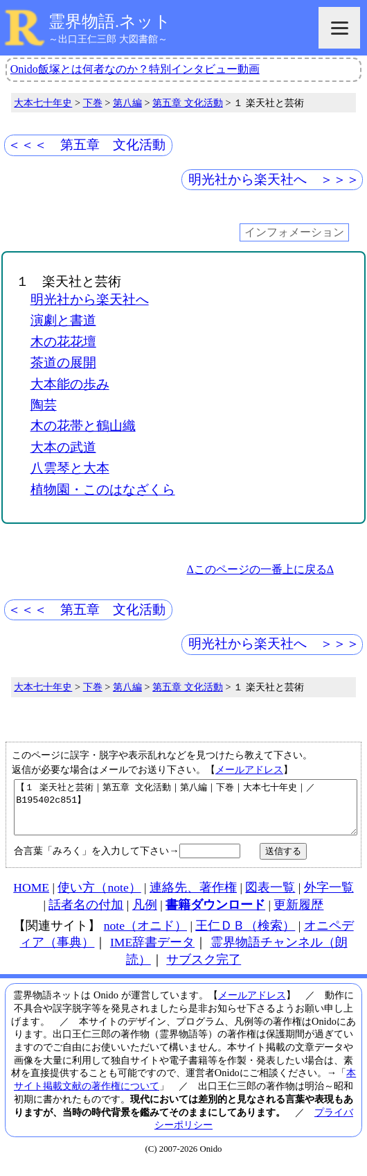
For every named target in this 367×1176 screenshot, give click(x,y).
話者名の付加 (85, 915)
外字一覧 (329, 898)
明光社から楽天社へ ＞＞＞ (273, 179)
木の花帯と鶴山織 (83, 425)
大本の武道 (63, 447)
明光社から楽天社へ (89, 299)
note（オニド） (145, 936)
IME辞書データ (152, 953)
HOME (31, 898)
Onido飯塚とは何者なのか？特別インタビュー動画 (135, 69)
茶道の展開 (63, 362)
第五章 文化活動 (187, 102)
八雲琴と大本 (69, 468)
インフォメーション (294, 233)
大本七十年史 (43, 102)
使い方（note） (99, 898)
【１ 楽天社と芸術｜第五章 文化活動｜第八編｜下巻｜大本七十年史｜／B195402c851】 (185, 812)
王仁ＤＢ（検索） (245, 936)
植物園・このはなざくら (102, 489)
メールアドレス (249, 769)
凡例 (144, 915)
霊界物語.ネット (109, 21)
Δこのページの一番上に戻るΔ (260, 569)
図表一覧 (270, 898)
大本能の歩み (69, 384)
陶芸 (43, 405)
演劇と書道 (63, 320)
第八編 (127, 102)
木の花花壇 (63, 341)
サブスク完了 (203, 970)
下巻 (92, 102)
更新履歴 (298, 915)
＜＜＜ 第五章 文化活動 (86, 144)
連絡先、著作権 (193, 898)
